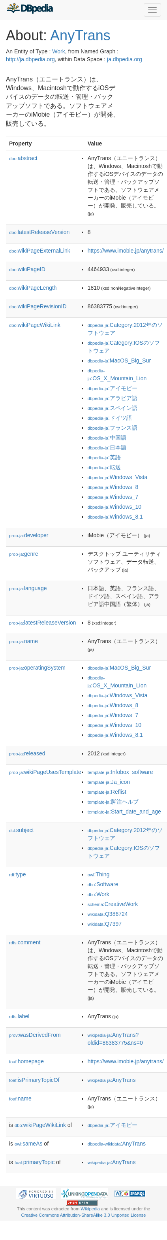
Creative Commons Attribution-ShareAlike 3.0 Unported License (83, 1215)
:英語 (104, 457)
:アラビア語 (112, 398)
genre (23, 554)
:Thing (99, 874)
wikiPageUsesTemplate (45, 772)
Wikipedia (90, 1208)
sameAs (28, 1143)
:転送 (104, 467)
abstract (23, 158)
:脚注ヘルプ (113, 801)
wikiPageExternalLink (39, 250)
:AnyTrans (112, 1080)
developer (28, 535)
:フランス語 (112, 428)
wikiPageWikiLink (34, 325)
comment (24, 942)
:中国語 (107, 437)
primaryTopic (34, 1162)
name (23, 641)
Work (58, 51)
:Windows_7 (113, 497)
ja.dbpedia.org (124, 59)
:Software (103, 884)
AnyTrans (80, 35)
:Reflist (107, 792)
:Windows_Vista (118, 477)
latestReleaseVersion (39, 232)
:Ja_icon (109, 782)
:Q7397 (105, 924)
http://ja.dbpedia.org (30, 59)
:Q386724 (108, 914)
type (17, 874)
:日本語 (107, 447)
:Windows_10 (114, 507)
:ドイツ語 (110, 418)
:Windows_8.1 (115, 516)
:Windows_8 (113, 487)
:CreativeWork (113, 904)
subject (21, 830)
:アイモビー (112, 388)
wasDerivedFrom (35, 1035)
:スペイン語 (112, 408)
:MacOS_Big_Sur (119, 360)
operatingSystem (37, 667)
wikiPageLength (33, 288)
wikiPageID (27, 269)
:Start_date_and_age (124, 811)
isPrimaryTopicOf (34, 1080)
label (19, 1016)
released (27, 753)
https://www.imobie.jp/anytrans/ (126, 250)
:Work (98, 894)
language (28, 588)
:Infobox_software (120, 772)
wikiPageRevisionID (38, 306)
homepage (26, 1061)
